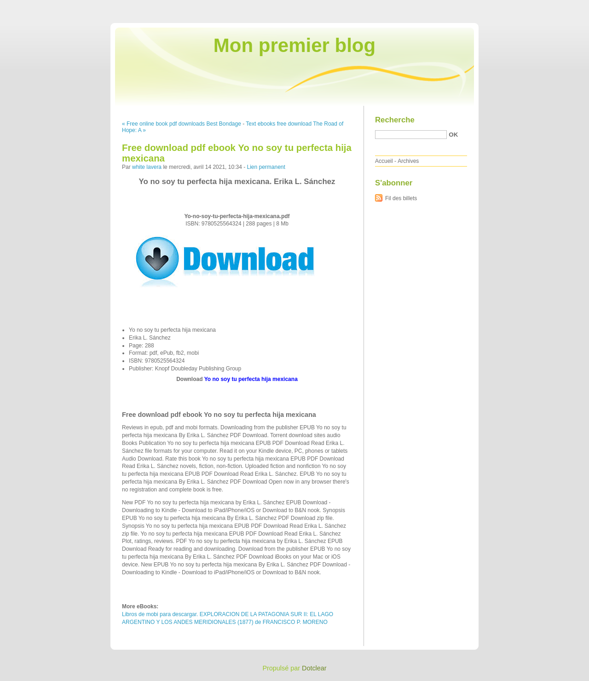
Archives (408, 161)
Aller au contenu (476, 6)
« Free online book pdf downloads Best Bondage (181, 124)
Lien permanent (266, 167)
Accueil (384, 161)
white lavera (147, 167)
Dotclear (314, 668)
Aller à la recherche (562, 6)
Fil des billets (401, 198)
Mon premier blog (294, 45)
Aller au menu (517, 6)
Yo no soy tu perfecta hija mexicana (251, 379)
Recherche (395, 119)
